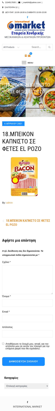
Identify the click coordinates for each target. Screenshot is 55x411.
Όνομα (6, 296)
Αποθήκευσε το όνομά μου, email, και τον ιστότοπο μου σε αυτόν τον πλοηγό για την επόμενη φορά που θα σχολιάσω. (28, 346)
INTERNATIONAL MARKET (27, 406)
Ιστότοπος (7, 327)
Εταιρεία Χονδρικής (27, 33)
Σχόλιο (6, 262)
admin (9, 202)
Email (6, 311)
